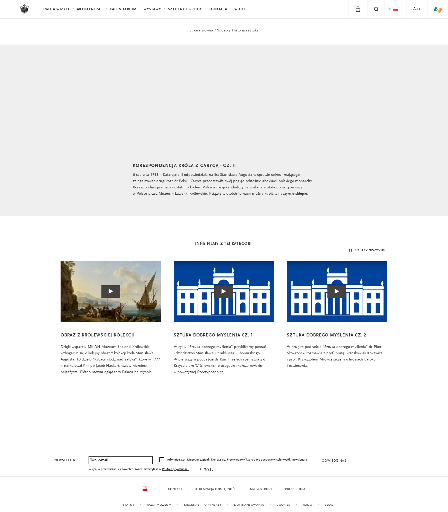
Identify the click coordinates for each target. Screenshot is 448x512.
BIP (149, 489)
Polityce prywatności (175, 469)
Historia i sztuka (245, 31)
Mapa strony (261, 489)
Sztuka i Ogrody (185, 9)
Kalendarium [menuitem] (123, 9)
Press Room (295, 489)
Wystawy (152, 9)
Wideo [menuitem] (240, 9)
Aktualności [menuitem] (90, 9)
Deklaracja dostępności (216, 489)
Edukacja (218, 9)
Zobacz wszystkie (367, 250)
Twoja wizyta (56, 9)
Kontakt (175, 489)
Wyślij (210, 469)
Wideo (222, 31)
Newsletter (64, 460)
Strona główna (201, 31)
